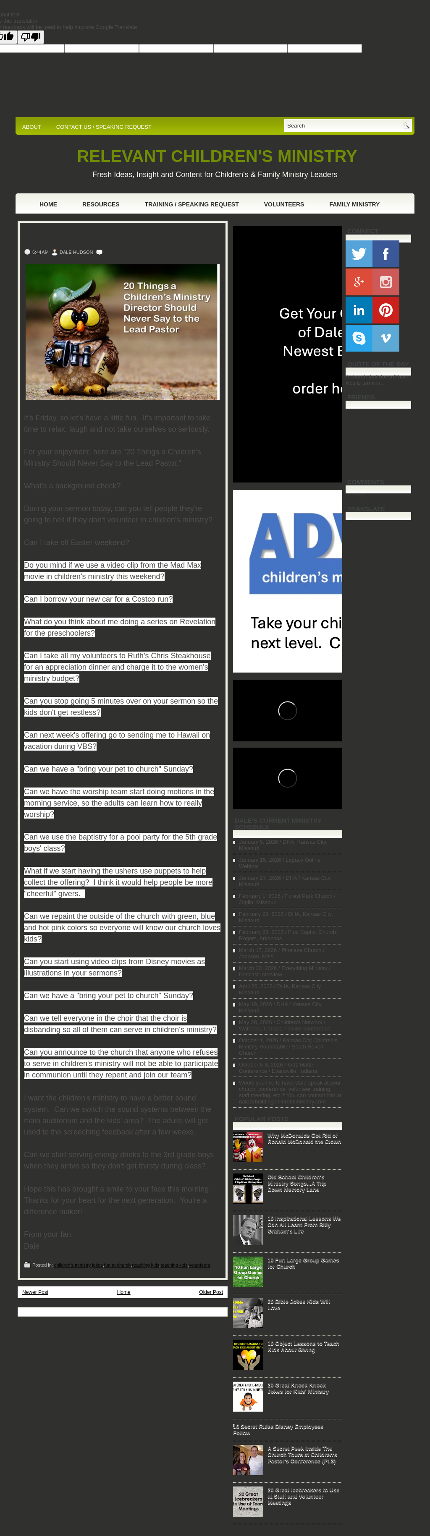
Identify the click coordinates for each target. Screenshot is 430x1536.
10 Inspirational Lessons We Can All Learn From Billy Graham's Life (304, 1224)
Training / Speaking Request (192, 204)
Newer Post (35, 1292)
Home (48, 204)
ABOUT (31, 127)
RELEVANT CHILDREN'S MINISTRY (217, 156)
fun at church (117, 1264)
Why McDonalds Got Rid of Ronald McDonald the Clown (304, 1138)
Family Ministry (354, 204)
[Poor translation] (30, 37)
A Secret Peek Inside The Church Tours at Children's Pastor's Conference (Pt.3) (302, 1454)
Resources (101, 204)
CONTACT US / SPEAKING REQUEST (104, 127)
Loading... (358, 494)
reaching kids (146, 1264)
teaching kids (173, 1264)
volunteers (199, 1264)
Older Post (211, 1292)
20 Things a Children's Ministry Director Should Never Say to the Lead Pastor (110, 236)
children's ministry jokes (78, 1264)
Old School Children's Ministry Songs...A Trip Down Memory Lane (296, 1183)
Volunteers (284, 204)
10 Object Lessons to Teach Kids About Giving (303, 1346)
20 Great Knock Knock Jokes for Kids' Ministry (298, 1388)
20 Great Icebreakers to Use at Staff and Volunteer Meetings (303, 1495)
